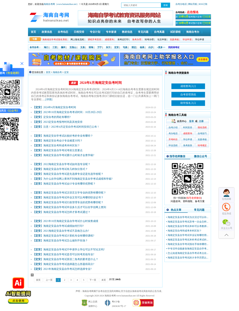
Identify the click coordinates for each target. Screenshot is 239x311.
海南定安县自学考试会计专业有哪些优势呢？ (69, 183)
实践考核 (202, 139)
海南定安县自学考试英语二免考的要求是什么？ (70, 259)
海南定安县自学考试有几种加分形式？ (65, 169)
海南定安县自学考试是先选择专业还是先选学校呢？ (73, 174)
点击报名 (193, 12)
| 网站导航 (192, 4)
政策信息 (47, 32)
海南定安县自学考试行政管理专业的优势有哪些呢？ (73, 202)
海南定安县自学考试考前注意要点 (63, 150)
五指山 (72, 47)
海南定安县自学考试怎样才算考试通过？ (66, 212)
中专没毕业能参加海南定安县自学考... (188, 248)
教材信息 (127, 32)
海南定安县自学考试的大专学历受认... (188, 257)
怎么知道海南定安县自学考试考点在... (188, 253)
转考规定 (202, 145)
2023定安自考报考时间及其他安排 (63, 122)
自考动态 (63, 32)
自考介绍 (173, 127)
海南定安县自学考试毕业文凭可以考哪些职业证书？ (73, 197)
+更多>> (161, 47)
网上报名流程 (78, 39)
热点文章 (176, 209)
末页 (103, 280)
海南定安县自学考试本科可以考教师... (188, 226)
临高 (142, 47)
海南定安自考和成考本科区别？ (61, 145)
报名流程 (202, 127)
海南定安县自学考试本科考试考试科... (188, 239)
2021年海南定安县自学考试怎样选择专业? (67, 269)
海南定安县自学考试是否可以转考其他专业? (68, 254)
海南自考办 (192, 32)
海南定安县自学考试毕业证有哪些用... (188, 235)
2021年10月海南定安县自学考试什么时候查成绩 (70, 221)
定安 (116, 47)
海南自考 (57, 72)
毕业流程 (173, 145)
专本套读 (111, 32)
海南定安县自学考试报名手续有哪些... (188, 244)
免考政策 (187, 145)
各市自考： (35, 47)
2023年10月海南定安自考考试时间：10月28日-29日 (72, 112)
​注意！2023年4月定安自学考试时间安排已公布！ (71, 126)
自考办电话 (181, 4)
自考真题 (159, 32)
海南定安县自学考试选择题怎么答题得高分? (68, 264)
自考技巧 (202, 133)
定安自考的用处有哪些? (57, 117)
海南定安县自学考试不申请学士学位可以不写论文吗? (74, 249)
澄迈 (133, 47)
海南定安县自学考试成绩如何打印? (63, 226)
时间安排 (187, 127)
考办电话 (173, 133)
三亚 (54, 47)
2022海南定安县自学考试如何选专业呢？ (66, 164)
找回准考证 (173, 47)
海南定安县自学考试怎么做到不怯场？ (65, 240)
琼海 (91, 47)
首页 (33, 32)
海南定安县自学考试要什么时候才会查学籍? (68, 155)
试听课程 (175, 32)
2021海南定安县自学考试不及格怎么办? (66, 230)
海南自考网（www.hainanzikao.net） (61, 4)
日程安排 (79, 32)
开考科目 (173, 139)
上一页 (49, 280)
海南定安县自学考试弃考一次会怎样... (188, 221)
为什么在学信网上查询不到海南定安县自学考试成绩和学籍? (77, 178)
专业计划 (95, 32)
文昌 (82, 47)
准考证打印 (123, 39)
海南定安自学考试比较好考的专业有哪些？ (68, 135)
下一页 (92, 280)
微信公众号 (200, 156)
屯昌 (125, 47)
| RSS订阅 (202, 4)
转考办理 (150, 39)
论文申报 (162, 39)
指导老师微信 (177, 156)
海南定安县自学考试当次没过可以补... (188, 217)
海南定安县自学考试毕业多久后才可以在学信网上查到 (74, 207)
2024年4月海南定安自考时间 (101, 83)
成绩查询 (187, 133)
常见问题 (143, 32)
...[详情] (48, 99)
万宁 (99, 47)
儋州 (63, 47)
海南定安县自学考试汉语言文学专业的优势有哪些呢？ (74, 192)
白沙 (150, 47)
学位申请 (199, 39)
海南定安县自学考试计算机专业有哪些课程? (68, 235)
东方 (108, 47)
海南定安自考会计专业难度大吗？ (63, 140)
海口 (46, 47)
